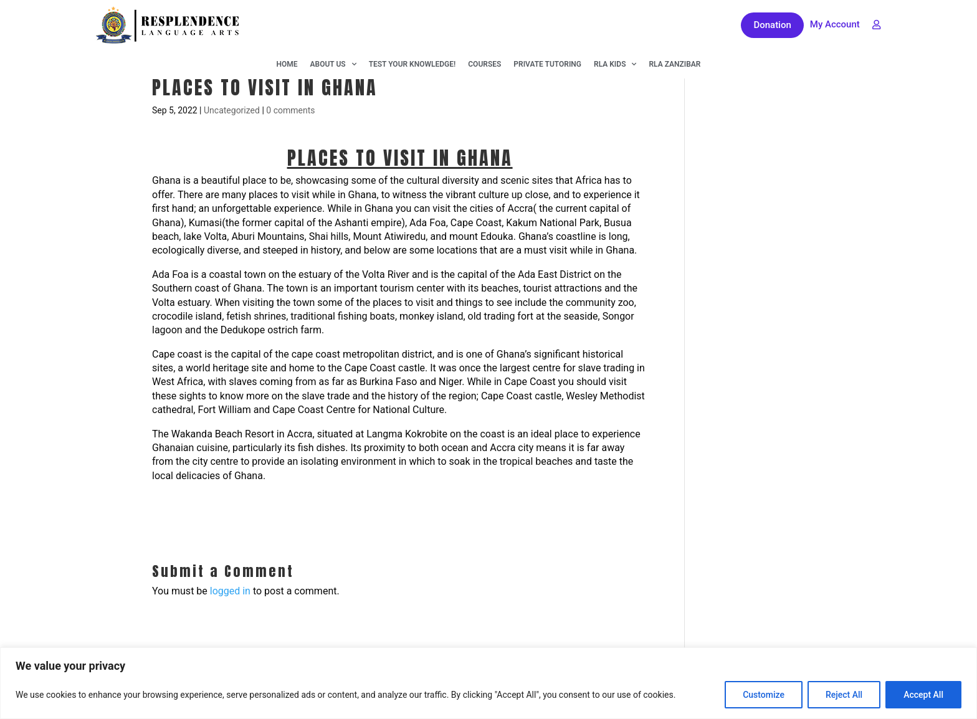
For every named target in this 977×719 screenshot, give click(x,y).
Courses (484, 64)
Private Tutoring (547, 64)
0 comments (290, 110)
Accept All (923, 695)
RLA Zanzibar (674, 64)
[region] (488, 683)
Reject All (844, 695)
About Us (333, 64)
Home (287, 64)
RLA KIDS (615, 64)
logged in (230, 591)
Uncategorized (232, 110)
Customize (763, 695)
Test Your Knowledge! (412, 64)
